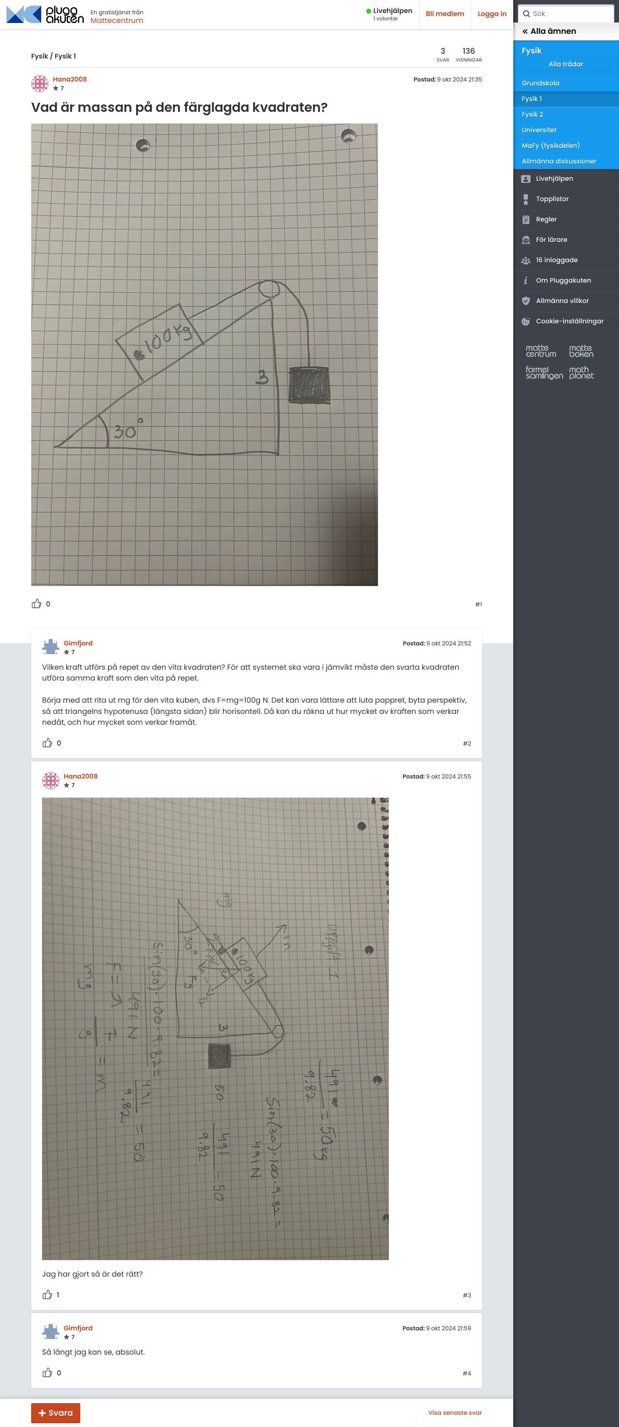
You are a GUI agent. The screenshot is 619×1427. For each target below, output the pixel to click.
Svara (61, 1413)
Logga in (492, 14)
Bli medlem (445, 14)
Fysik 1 (65, 56)
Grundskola (541, 83)
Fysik (39, 56)
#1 (478, 605)
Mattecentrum (117, 20)
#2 (467, 744)
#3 (467, 1296)
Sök (526, 14)
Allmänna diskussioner (559, 161)
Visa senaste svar (455, 1413)
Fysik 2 (532, 114)
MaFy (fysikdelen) (551, 145)
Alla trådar (566, 64)
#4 (467, 1374)
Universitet (539, 130)
